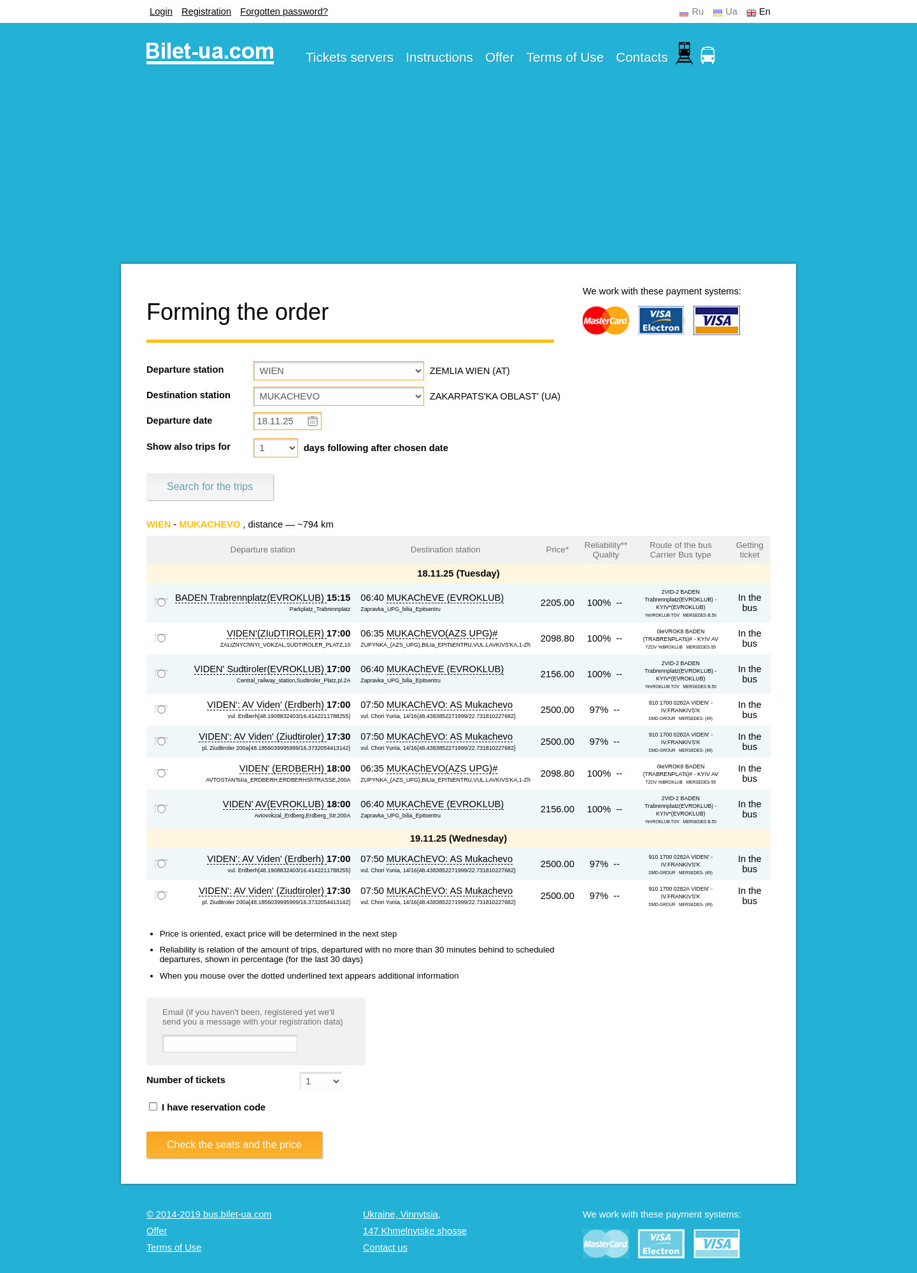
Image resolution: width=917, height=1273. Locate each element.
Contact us (385, 1247)
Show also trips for (188, 447)
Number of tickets (185, 1080)
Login (161, 11)
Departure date (179, 420)
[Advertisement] (458, 174)
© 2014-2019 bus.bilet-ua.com (209, 1214)
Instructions (439, 57)
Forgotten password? (284, 11)
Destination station (188, 395)
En (765, 11)
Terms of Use (565, 57)
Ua (731, 11)
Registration (206, 11)
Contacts (642, 57)
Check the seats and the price (234, 1144)
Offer (500, 57)
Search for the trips (210, 486)
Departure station (185, 369)
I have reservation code (207, 1107)
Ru (698, 11)
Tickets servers (350, 57)
